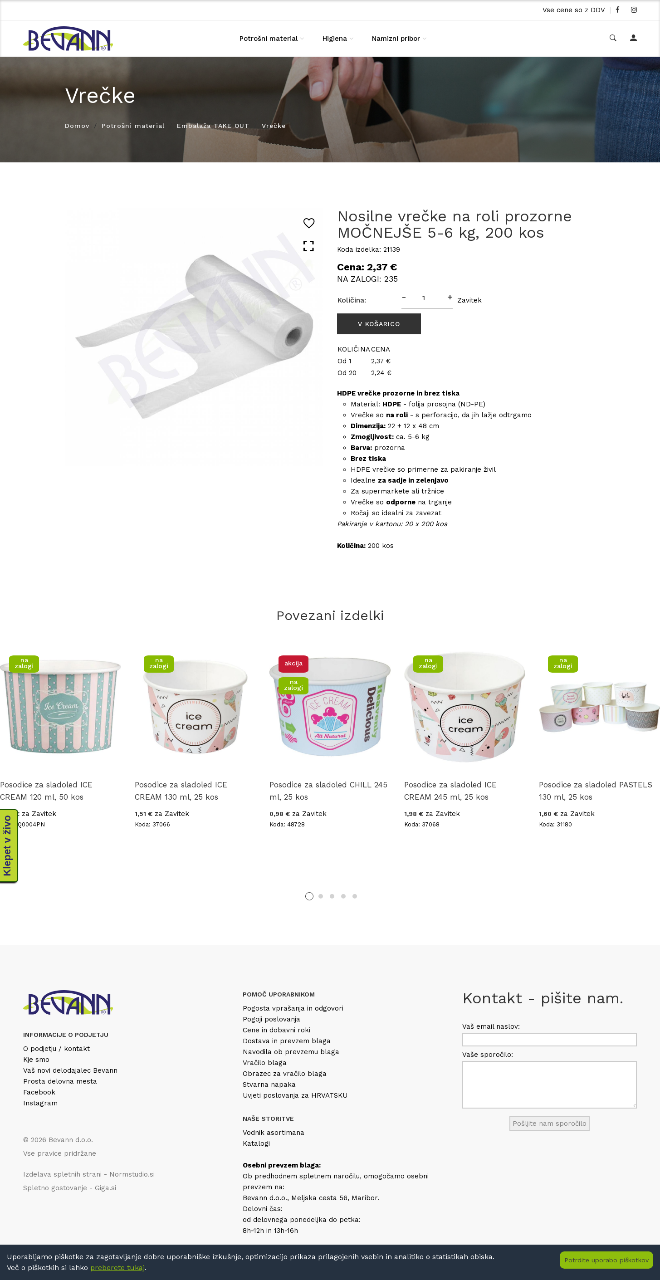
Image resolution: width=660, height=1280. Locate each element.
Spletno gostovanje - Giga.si (69, 1188)
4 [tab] (343, 896)
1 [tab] (309, 896)
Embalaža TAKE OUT (213, 125)
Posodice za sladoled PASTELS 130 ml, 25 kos (595, 790)
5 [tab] (354, 896)
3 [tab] (332, 896)
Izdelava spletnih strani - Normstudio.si (89, 1174)
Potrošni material (269, 38)
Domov (77, 125)
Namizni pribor (396, 38)
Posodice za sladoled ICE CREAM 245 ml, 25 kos (450, 790)
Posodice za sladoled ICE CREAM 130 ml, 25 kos (181, 790)
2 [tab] (320, 896)
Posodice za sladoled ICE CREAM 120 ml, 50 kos (46, 790)
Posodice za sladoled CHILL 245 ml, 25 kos (328, 790)
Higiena (335, 38)
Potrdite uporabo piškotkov (606, 1260)
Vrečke (274, 125)
